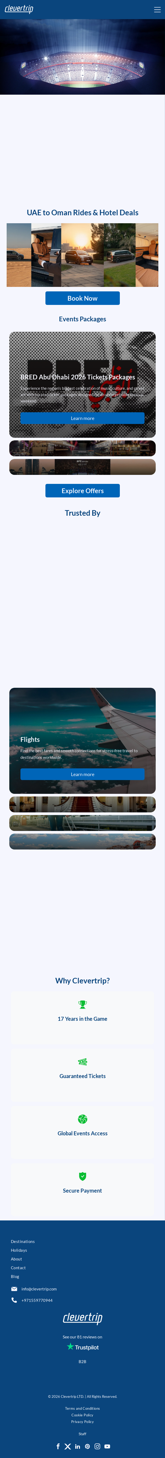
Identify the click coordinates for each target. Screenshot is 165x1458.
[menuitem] (82, 1242)
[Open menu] (157, 9)
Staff (82, 1433)
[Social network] (68, 1447)
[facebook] (58, 1447)
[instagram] (97, 1447)
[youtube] (107, 1447)
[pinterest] (87, 1447)
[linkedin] (77, 1447)
